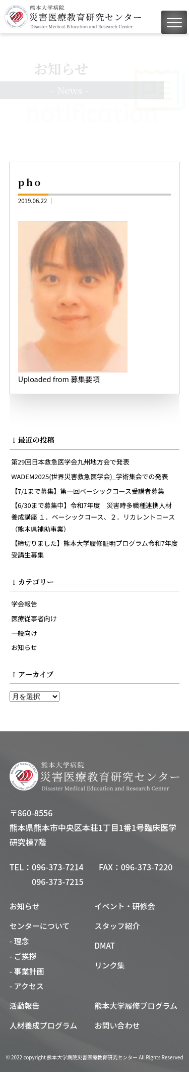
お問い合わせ (117, 1025)
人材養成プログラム (44, 1025)
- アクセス (27, 986)
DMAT (105, 945)
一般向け (24, 633)
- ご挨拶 (23, 956)
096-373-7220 (147, 867)
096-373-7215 (58, 881)
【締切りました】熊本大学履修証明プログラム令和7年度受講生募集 (94, 549)
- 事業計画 (27, 971)
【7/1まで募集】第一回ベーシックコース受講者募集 (87, 491)
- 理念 (19, 941)
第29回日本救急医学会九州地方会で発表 (70, 462)
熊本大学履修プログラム (136, 1005)
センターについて (40, 925)
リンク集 (110, 965)
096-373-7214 (58, 867)
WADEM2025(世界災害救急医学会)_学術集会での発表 (89, 476)
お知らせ (24, 647)
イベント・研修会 (125, 906)
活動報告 (25, 1005)
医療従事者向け (34, 618)
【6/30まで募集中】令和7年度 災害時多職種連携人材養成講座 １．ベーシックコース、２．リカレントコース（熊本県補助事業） (93, 517)
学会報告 (24, 604)
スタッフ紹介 (117, 925)
